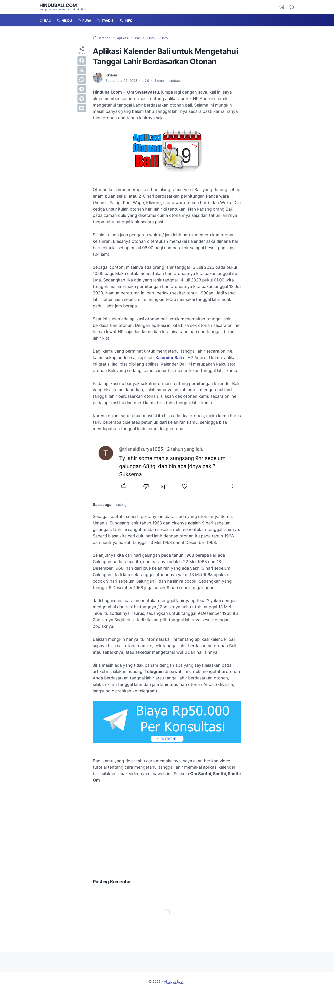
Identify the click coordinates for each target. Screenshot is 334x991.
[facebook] (81, 60)
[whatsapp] (81, 79)
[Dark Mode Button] (282, 7)
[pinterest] (81, 98)
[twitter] (81, 70)
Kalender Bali (168, 357)
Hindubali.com (58, 5)
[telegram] (81, 89)
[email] (81, 108)
